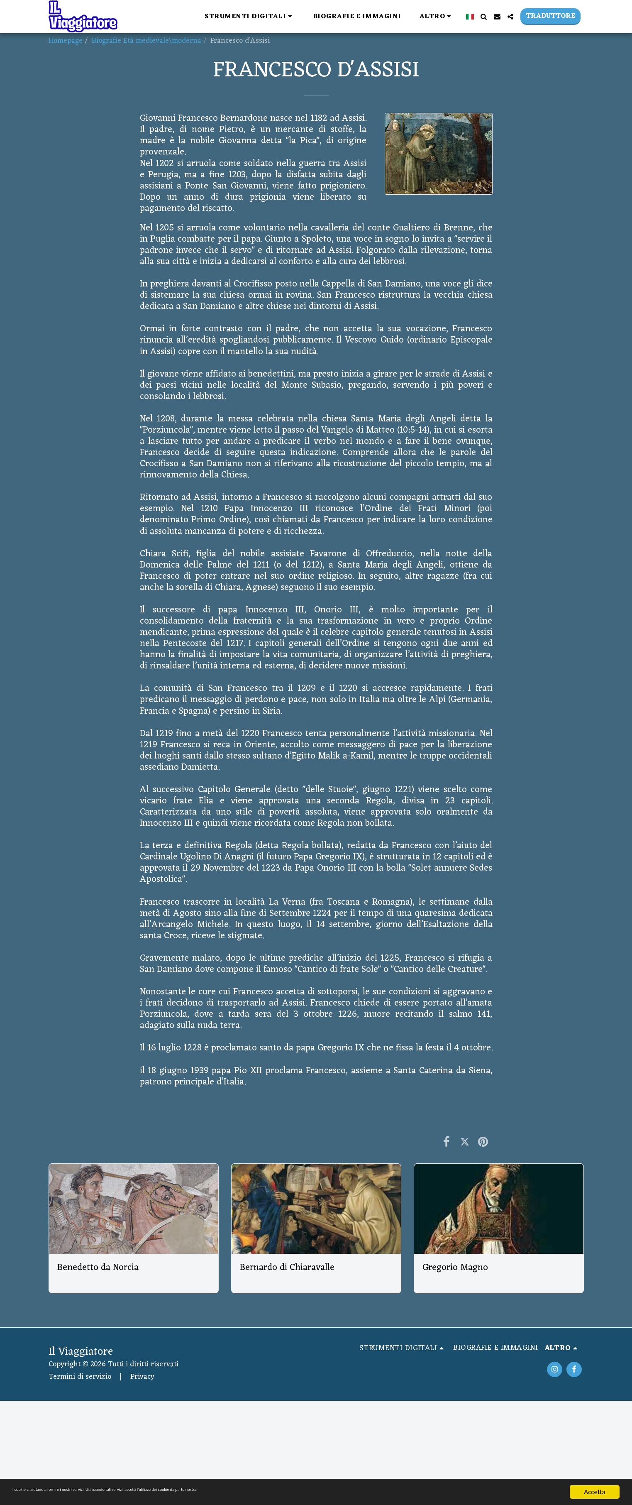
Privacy (142, 1376)
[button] (249, 16)
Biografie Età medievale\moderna (146, 40)
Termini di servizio (80, 1376)
